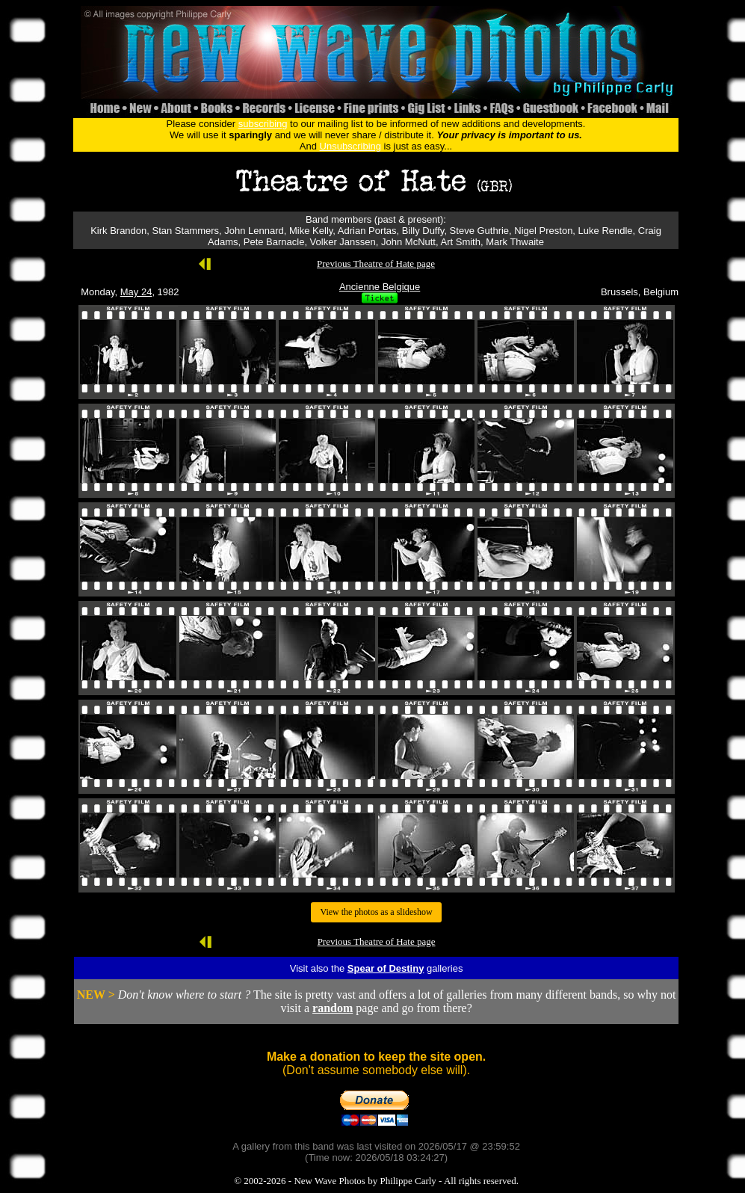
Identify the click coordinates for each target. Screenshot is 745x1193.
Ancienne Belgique (379, 286)
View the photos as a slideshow (376, 912)
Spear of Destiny (385, 968)
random (332, 1008)
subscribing (263, 123)
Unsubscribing (350, 146)
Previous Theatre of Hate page (376, 263)
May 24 (136, 292)
